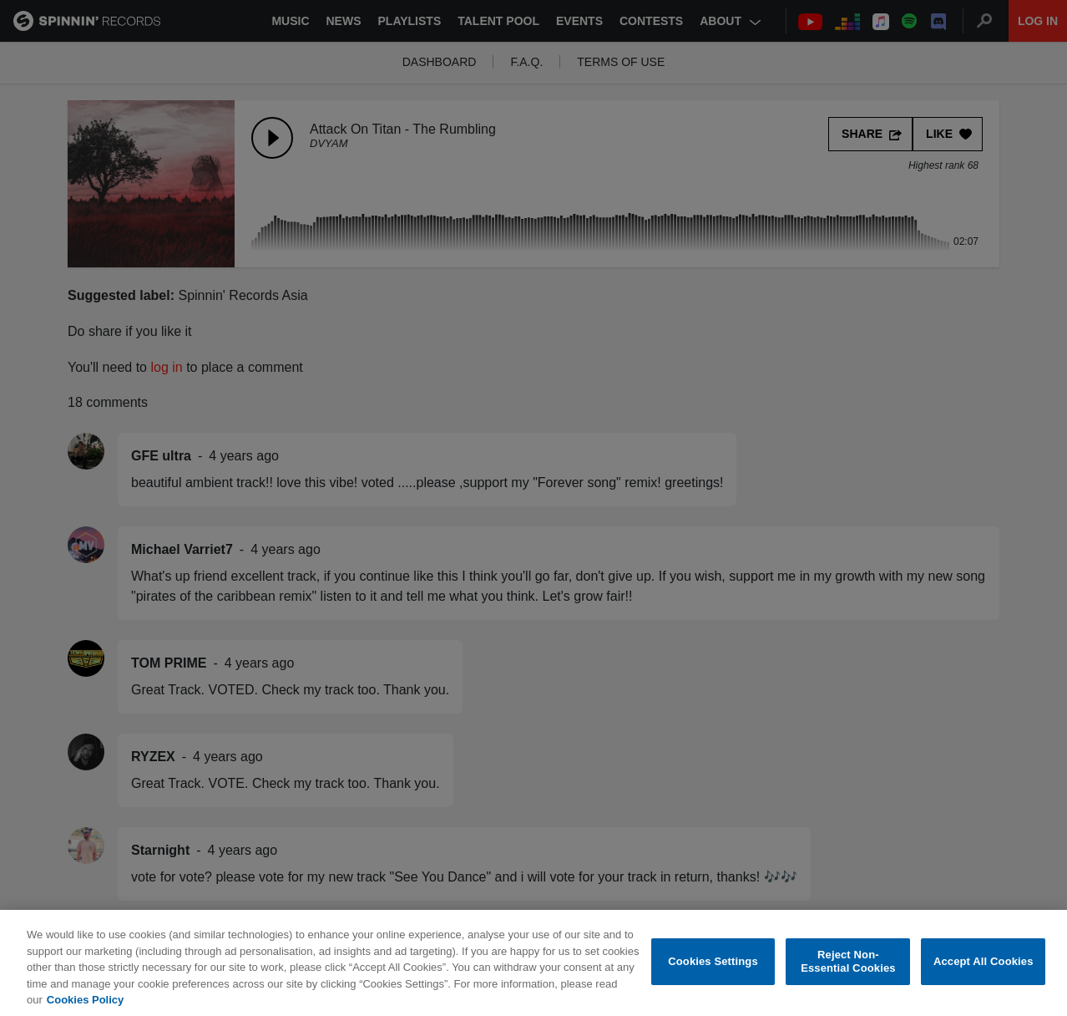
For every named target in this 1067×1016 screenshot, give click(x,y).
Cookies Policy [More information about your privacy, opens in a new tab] (85, 1003)
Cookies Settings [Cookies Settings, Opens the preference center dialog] (713, 964)
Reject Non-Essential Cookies (848, 965)
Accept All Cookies (983, 964)
